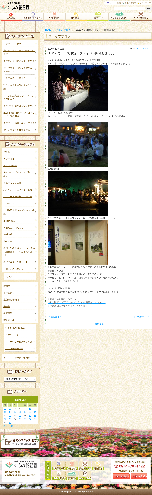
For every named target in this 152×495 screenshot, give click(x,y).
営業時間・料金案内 (32, 16)
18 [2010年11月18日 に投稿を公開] (20, 415)
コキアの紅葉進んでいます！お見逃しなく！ (19, 97)
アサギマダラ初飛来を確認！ (17, 130)
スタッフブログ (63, 30)
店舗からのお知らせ (13, 269)
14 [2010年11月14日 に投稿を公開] (35, 412)
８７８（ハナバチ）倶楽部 (16, 357)
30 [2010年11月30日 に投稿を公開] (10, 422)
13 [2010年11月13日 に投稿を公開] (30, 412)
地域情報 (7, 234)
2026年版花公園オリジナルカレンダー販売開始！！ (19, 115)
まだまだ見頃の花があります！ (19, 61)
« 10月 (5, 426)
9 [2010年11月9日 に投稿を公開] (10, 412)
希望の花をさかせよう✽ (15, 262)
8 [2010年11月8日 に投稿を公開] (5, 412)
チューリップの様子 (13, 183)
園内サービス (54, 16)
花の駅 (8, 276)
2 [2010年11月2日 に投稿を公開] (10, 408)
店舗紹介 (97, 16)
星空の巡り (9, 292)
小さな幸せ (9, 241)
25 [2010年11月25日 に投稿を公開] (20, 419)
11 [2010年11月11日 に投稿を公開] (20, 412)
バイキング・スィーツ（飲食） (19, 189)
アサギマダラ (12, 334)
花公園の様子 (10, 320)
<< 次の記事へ (55, 316)
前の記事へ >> (141, 316)
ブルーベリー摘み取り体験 (18, 341)
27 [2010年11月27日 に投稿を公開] (30, 419)
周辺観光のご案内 (119, 16)
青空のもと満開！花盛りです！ (19, 123)
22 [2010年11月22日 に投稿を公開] (5, 419)
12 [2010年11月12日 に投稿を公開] (25, 412)
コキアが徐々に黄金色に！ (16, 78)
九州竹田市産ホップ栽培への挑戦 (19, 212)
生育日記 (7, 313)
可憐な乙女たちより (13, 227)
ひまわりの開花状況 (15, 328)
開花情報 (76, 16)
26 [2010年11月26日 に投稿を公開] (25, 419)
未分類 (6, 306)
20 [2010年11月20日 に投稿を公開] (30, 415)
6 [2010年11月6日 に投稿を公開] (30, 408)
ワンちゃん (9, 203)
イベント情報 (143, 48)
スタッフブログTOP (13, 43)
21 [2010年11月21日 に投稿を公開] (35, 415)
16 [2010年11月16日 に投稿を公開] (10, 415)
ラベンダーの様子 (14, 348)
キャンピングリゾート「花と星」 (17, 174)
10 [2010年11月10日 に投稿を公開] (15, 412)
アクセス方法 (141, 16)
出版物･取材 (9, 220)
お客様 (6, 151)
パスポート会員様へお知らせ (17, 196)
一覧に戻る (98, 324)
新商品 (6, 286)
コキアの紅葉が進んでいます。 (19, 106)
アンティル (9, 158)
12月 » (14, 426)
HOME (48, 30)
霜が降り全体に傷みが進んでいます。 (19, 52)
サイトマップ (145, 3)
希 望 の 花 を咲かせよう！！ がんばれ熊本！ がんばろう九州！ (19, 252)
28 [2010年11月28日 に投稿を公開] (35, 419)
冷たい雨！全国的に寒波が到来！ (17, 87)
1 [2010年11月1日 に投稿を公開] (5, 408)
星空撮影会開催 (11, 299)
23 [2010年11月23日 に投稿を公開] (10, 419)
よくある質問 (130, 3)
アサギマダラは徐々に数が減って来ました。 (19, 70)
